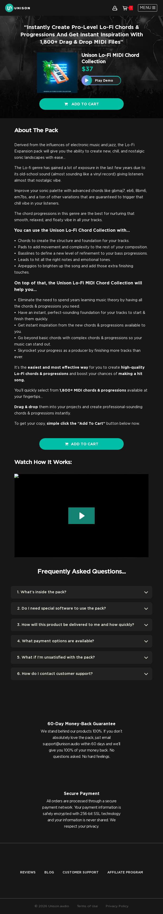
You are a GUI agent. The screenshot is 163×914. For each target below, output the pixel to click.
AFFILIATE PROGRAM (125, 872)
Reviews (28, 872)
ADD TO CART (81, 444)
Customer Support (81, 872)
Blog (49, 872)
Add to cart (81, 104)
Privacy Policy (117, 906)
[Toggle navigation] (147, 8)
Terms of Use (87, 906)
